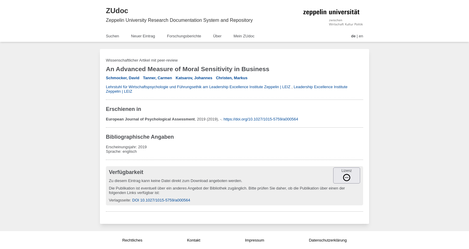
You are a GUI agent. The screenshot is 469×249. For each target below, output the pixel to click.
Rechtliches (132, 240)
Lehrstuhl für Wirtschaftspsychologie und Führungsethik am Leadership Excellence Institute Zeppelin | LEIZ (198, 87)
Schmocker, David (122, 78)
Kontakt (193, 240)
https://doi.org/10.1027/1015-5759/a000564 (260, 119)
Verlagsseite (119, 200)
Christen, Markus (231, 78)
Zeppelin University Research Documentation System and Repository (179, 20)
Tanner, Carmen (157, 78)
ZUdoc (117, 11)
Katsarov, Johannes (194, 78)
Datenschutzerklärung (328, 240)
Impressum (254, 240)
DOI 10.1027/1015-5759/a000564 (161, 200)
